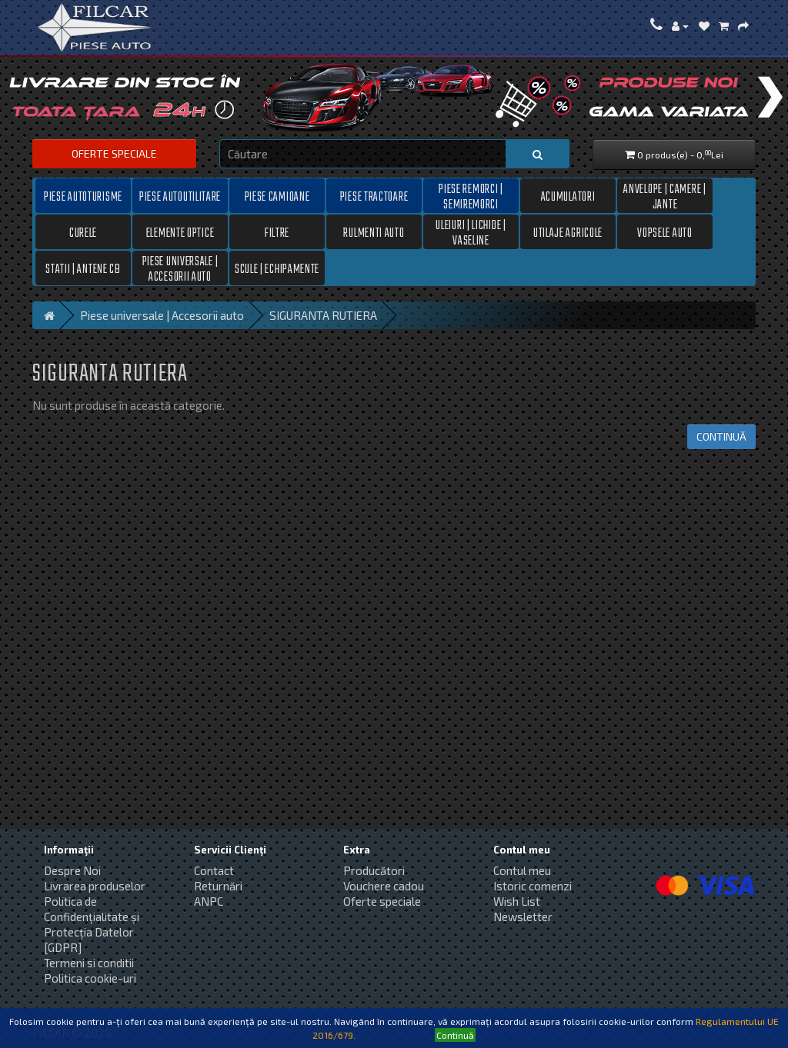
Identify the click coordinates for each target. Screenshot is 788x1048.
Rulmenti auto (373, 234)
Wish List (516, 901)
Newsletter (523, 916)
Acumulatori (568, 198)
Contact (214, 870)
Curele (83, 234)
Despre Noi (72, 870)
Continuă (721, 436)
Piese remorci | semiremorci (471, 197)
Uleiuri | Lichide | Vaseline (471, 233)
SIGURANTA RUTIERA (323, 315)
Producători (374, 870)
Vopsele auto (664, 234)
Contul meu (522, 870)
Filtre (277, 234)
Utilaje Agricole (568, 234)
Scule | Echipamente (277, 270)
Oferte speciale (114, 153)
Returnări (218, 886)
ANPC (208, 901)
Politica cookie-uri (90, 978)
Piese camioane (277, 198)
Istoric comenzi (532, 886)
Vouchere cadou (383, 886)
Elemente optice (180, 234)
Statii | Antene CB (83, 270)
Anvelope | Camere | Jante (664, 197)
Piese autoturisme (83, 198)
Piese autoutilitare (180, 198)
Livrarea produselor (94, 886)
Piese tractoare (374, 198)
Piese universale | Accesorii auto (180, 269)
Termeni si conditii (89, 963)
